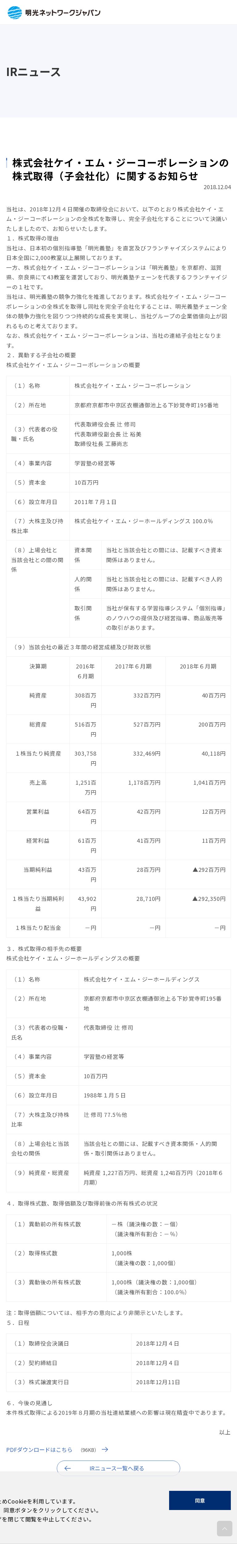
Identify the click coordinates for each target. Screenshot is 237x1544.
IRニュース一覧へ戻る (116, 1468)
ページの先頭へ (224, 1530)
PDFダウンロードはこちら (39, 1449)
